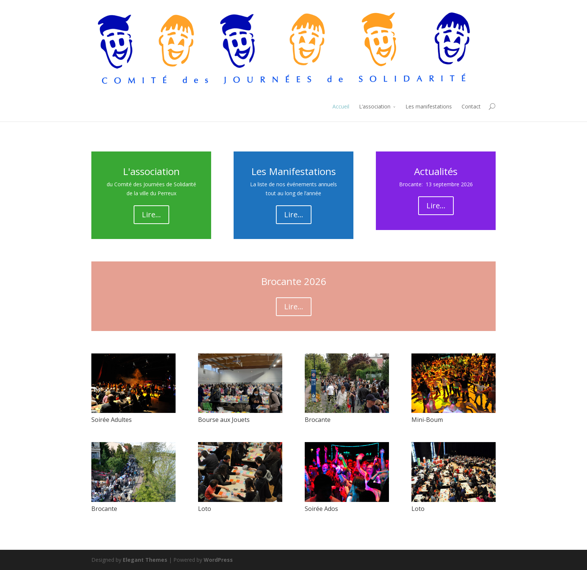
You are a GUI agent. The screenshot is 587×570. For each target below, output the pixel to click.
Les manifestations (428, 106)
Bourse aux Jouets (224, 420)
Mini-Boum (427, 420)
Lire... (151, 214)
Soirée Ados (321, 509)
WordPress (218, 559)
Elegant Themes (145, 559)
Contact (471, 106)
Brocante (318, 420)
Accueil (340, 106)
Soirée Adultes (111, 420)
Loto (204, 509)
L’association (374, 106)
